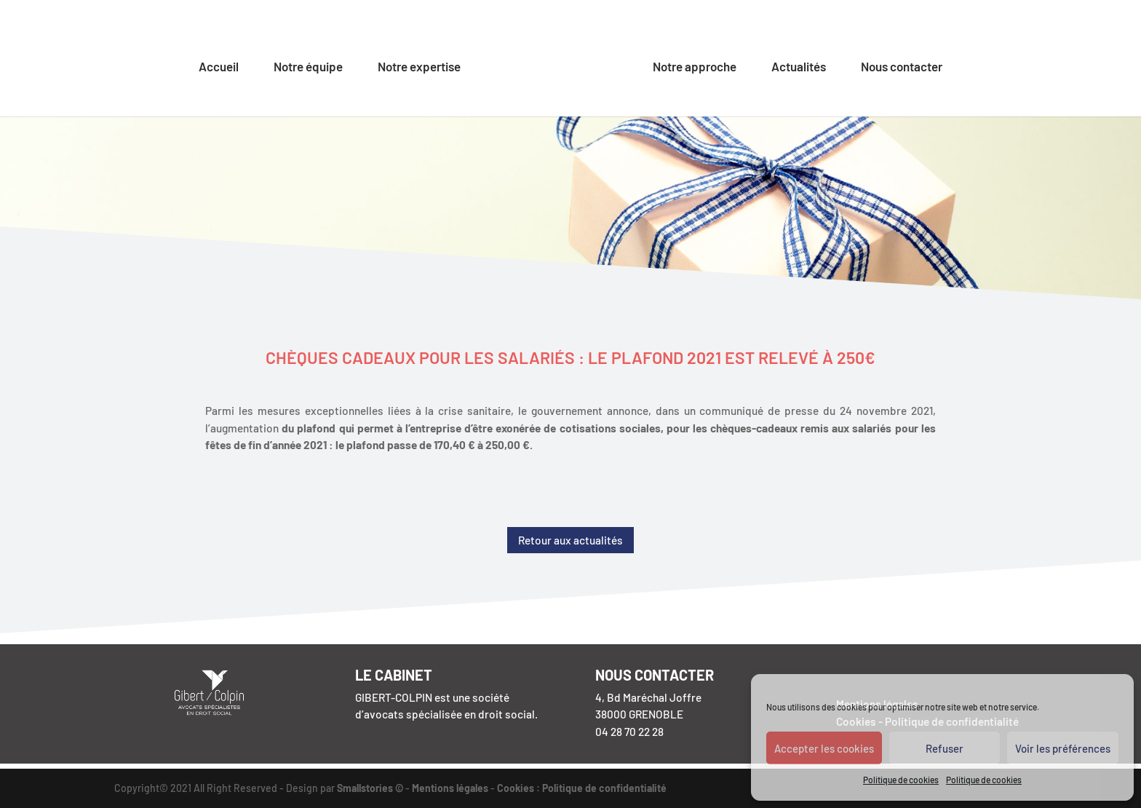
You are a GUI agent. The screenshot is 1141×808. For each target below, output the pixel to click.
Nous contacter (901, 67)
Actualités (798, 67)
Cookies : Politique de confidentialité (582, 788)
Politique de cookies (901, 780)
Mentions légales (450, 788)
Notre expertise (419, 67)
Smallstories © (370, 788)
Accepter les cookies (824, 748)
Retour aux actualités (570, 540)
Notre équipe (308, 67)
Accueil (219, 67)
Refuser (944, 748)
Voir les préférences (1062, 748)
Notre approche (694, 67)
